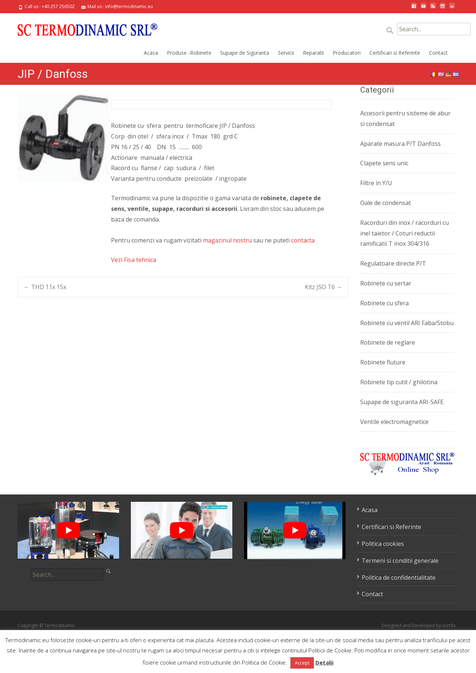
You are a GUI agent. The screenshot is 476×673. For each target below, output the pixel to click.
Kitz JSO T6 (323, 287)
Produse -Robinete (189, 52)
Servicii (286, 52)
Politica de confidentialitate (399, 577)
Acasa (151, 52)
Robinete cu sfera (384, 303)
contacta (303, 240)
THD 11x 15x (45, 287)
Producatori (347, 52)
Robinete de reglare (387, 342)
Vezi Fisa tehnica (133, 260)
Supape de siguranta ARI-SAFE (402, 402)
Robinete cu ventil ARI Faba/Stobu (407, 323)
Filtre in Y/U (376, 183)
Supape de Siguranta (244, 52)
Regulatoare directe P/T (393, 263)
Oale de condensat (385, 203)
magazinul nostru (227, 240)
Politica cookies (383, 544)
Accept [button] (302, 662)
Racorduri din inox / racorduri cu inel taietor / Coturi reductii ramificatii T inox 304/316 (404, 233)
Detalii (324, 662)
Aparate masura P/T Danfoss (400, 144)
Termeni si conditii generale (400, 561)
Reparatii (313, 52)
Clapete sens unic (384, 163)
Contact (438, 52)
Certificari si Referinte (394, 52)
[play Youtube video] (68, 530)
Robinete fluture (382, 362)
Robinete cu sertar (385, 283)
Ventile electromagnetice (394, 422)
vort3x (448, 625)
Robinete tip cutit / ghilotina (398, 382)
